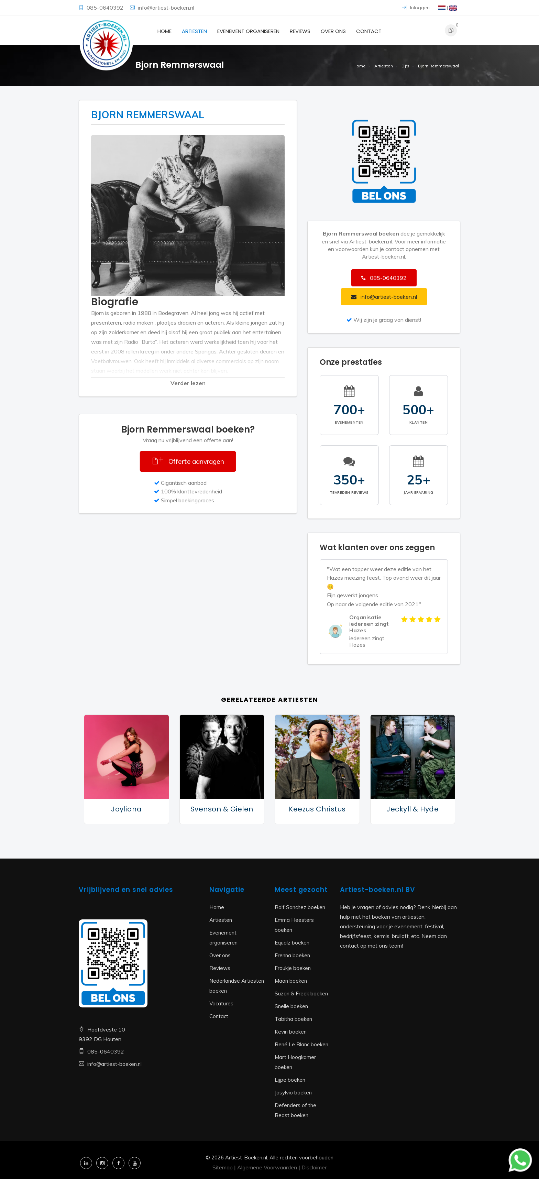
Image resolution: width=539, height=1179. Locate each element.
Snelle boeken (291, 1006)
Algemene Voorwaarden (267, 1167)
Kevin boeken (291, 1031)
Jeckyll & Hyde (412, 809)
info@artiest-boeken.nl (166, 7)
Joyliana (126, 809)
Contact (369, 31)
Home (164, 31)
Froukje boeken (293, 968)
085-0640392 (106, 7)
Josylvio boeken (293, 1092)
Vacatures (221, 1003)
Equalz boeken (292, 942)
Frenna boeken (292, 955)
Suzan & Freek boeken (301, 993)
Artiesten (194, 31)
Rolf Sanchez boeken (300, 907)
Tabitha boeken (293, 1019)
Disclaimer (314, 1167)
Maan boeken (291, 981)
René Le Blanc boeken (301, 1044)
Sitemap (222, 1167)
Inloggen (416, 7)
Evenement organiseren (248, 31)
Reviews (300, 31)
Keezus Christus (317, 809)
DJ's (405, 65)
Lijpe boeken (290, 1080)
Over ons (333, 31)
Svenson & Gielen (221, 809)
